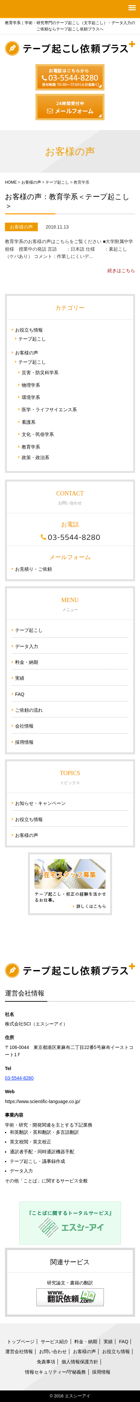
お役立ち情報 (29, 330)
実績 (19, 678)
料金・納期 (26, 662)
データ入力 (26, 646)
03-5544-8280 (19, 1078)
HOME (11, 182)
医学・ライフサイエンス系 (49, 409)
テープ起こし (57, 182)
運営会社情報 (19, 1351)
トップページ (21, 1341)
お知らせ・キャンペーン (40, 803)
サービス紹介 (54, 1341)
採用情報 (24, 742)
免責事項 (46, 1361)
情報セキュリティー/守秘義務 (55, 1372)
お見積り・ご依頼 (33, 569)
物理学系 (31, 385)
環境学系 (31, 397)
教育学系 (31, 446)
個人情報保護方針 (79, 1361)
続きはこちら (121, 270)
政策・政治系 (35, 457)
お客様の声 (31, 182)
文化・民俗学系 (38, 434)
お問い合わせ (53, 1351)
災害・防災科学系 (40, 372)
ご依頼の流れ (29, 710)
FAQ (19, 694)
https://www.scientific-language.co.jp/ (42, 1101)
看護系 (28, 422)
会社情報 (24, 726)
